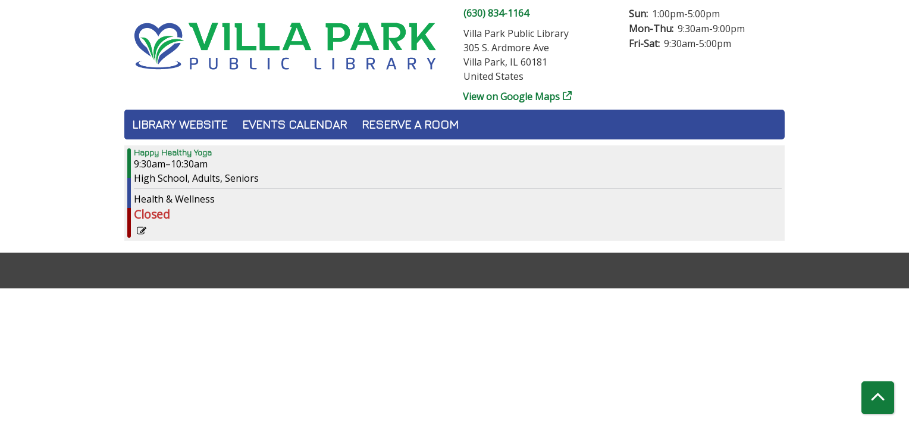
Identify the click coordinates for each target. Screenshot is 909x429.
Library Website (179, 124)
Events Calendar (294, 124)
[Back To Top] (877, 397)
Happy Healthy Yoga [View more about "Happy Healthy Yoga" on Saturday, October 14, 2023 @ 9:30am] (173, 152)
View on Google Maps (511, 96)
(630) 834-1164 (496, 13)
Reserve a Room (410, 124)
